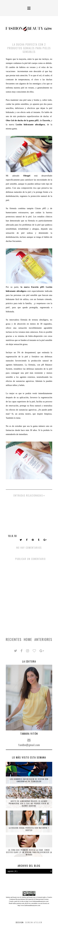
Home (28, 639)
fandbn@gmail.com (29, 745)
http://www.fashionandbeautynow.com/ (37, 901)
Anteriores (43, 639)
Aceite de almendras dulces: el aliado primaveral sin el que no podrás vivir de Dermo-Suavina (29, 803)
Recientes (13, 639)
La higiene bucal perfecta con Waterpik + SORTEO (29, 829)
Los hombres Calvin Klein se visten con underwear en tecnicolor (29, 780)
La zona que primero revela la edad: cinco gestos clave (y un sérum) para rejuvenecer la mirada (29, 852)
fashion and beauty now (29, 897)
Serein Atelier (33, 922)
